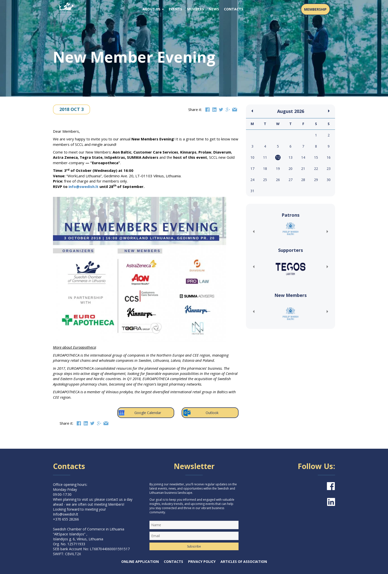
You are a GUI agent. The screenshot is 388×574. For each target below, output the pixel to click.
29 (316, 179)
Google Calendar (139, 413)
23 (329, 168)
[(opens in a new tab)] (290, 229)
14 (303, 157)
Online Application (140, 561)
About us (153, 9)
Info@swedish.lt (65, 514)
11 (265, 157)
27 (290, 179)
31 (252, 190)
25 (265, 179)
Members (195, 9)
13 (290, 157)
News (214, 9)
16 (329, 157)
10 (252, 157)
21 (303, 168)
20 (290, 168)
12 (278, 157)
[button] (253, 231)
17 (252, 168)
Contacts (233, 9)
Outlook (200, 413)
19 (278, 168)
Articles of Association (243, 561)
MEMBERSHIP (315, 9)
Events (175, 9)
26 (278, 179)
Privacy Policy (202, 561)
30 (329, 179)
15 (316, 157)
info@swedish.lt (83, 186)
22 (316, 168)
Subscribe (194, 546)
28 (303, 179)
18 (265, 168)
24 (252, 179)
